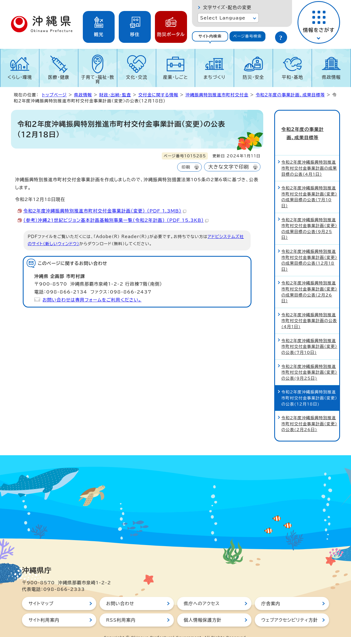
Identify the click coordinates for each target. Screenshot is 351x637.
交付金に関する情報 (158, 95)
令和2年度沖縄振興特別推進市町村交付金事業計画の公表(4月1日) (309, 310)
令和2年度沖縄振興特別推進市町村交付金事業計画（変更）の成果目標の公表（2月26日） (309, 281)
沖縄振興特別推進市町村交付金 (217, 95)
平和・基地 (292, 77)
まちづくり (214, 77)
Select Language (222, 18)
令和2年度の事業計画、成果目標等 (290, 95)
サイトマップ (41, 592)
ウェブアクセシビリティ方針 (289, 609)
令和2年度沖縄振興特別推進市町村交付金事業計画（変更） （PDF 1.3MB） (104, 211)
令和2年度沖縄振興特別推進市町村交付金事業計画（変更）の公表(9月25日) (309, 361)
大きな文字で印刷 (228, 166)
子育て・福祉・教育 (97, 79)
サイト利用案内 (44, 609)
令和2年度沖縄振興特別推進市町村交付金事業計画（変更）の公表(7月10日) (309, 335)
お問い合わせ (120, 592)
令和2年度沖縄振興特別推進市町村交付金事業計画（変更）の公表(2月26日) (309, 413)
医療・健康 (58, 77)
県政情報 (331, 77)
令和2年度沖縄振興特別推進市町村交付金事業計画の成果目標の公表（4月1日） (309, 157)
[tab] (210, 36)
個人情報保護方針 (203, 609)
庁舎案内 (270, 592)
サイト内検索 (210, 36)
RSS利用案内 (120, 609)
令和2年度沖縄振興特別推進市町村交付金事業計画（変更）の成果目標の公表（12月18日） (309, 249)
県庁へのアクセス (202, 592)
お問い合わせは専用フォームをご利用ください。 (92, 300)
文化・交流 (136, 77)
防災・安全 (253, 77)
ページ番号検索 (247, 36)
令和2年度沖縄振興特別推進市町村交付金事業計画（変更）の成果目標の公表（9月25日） (309, 218)
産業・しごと (175, 77)
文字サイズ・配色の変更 (227, 7)
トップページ (54, 95)
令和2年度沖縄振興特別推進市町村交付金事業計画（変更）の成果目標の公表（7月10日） (309, 186)
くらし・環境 (19, 77)
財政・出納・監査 (115, 95)
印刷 (186, 167)
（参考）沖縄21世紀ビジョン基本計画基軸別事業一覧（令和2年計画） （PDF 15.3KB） (115, 220)
